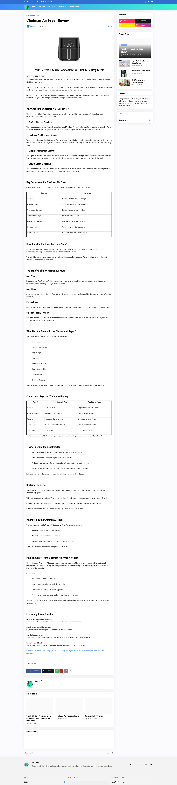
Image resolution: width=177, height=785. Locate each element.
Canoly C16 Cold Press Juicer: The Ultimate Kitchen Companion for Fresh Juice (39, 718)
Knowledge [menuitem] (62, 7)
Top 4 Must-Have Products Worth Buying (140, 62)
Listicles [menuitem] (51, 7)
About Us (27, 2)
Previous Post (30, 753)
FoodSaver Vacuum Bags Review (67, 716)
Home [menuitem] (34, 7)
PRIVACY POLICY (46, 2)
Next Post (109, 753)
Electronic (135, 120)
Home (28, 15)
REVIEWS (35, 15)
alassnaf (38, 681)
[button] (150, 7)
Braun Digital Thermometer (141, 70)
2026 (44, 782)
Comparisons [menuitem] (75, 7)
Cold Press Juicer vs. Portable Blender (139, 81)
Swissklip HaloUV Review (94, 716)
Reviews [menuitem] (42, 7)
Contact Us (35, 2)
